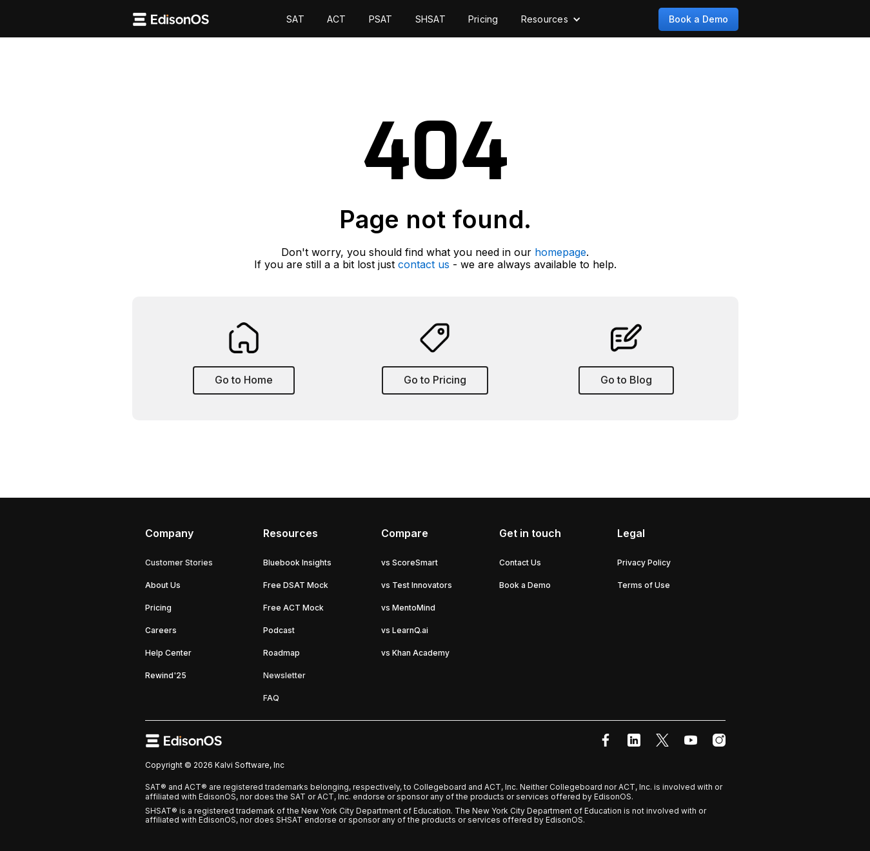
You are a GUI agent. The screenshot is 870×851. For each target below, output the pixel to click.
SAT (295, 19)
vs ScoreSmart (409, 562)
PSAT (381, 19)
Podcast (279, 630)
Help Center (168, 653)
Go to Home (244, 379)
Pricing (483, 19)
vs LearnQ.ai (404, 630)
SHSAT (430, 19)
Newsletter (284, 675)
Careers (161, 630)
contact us (424, 264)
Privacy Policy (644, 562)
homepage (560, 252)
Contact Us (520, 562)
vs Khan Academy (415, 653)
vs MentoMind (408, 607)
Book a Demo (698, 19)
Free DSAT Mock (295, 585)
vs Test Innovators (416, 585)
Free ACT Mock (293, 607)
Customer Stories (179, 562)
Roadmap (281, 653)
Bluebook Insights (297, 562)
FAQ (271, 698)
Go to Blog (626, 379)
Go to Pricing (435, 379)
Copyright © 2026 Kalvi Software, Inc (214, 765)
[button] (551, 19)
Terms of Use (643, 585)
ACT (336, 19)
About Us (163, 585)
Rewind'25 (165, 675)
